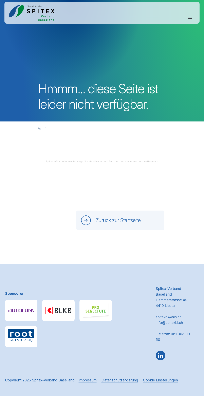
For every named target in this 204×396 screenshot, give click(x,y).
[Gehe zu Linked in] (160, 355)
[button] (192, 370)
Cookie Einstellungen (160, 380)
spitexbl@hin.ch (169, 317)
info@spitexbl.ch (169, 322)
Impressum (88, 380)
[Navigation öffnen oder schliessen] (190, 17)
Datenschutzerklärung (119, 380)
